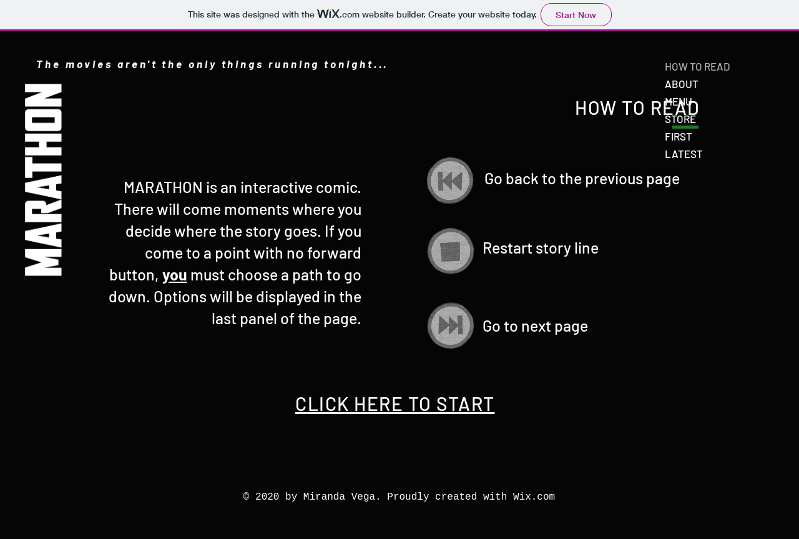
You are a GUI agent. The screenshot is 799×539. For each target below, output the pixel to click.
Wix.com (534, 497)
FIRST (678, 136)
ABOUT (682, 83)
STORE (680, 118)
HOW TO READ (697, 66)
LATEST (684, 153)
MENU (678, 101)
